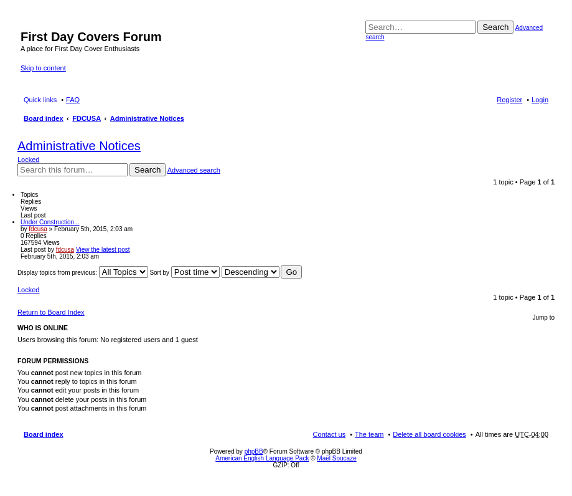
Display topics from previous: (82, 272)
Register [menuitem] (509, 99)
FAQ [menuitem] (73, 99)
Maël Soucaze (336, 458)
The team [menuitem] (369, 434)
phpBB (254, 451)
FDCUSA (86, 118)
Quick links (40, 99)
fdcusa (38, 229)
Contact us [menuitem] (329, 434)
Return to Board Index (51, 312)
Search (495, 27)
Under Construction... (50, 222)
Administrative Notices (147, 118)
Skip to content (43, 68)
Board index (43, 118)
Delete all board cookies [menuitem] (429, 434)
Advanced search (193, 170)
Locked (28, 159)
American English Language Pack (262, 458)
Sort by (184, 272)
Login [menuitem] (540, 99)
